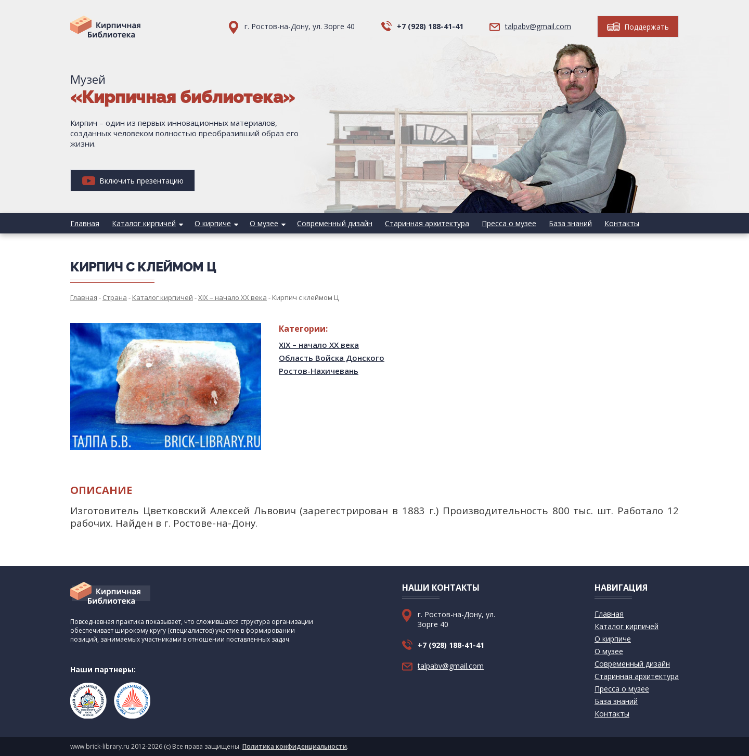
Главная (84, 223)
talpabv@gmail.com (538, 26)
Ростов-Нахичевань (318, 371)
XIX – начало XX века (319, 345)
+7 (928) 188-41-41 (430, 26)
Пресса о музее (509, 223)
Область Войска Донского (331, 358)
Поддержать (638, 27)
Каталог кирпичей (144, 223)
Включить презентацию (133, 181)
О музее (264, 223)
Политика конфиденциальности (294, 746)
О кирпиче (213, 223)
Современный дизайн (334, 223)
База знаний (570, 223)
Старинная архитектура (427, 223)
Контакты (621, 223)
